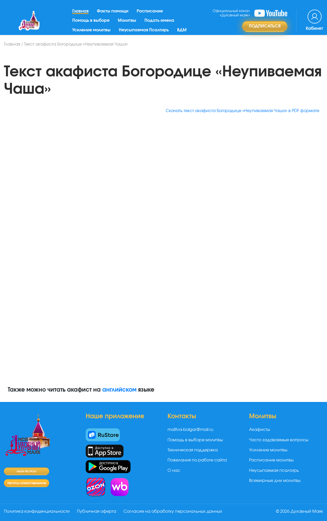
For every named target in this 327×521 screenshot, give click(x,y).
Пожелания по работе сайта (197, 460)
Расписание (150, 11)
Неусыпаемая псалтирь (274, 470)
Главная (80, 11)
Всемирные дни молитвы (275, 481)
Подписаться (265, 26)
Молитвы (127, 20)
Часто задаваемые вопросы (278, 440)
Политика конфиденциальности (37, 511)
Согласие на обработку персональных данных (172, 511)
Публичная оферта (96, 511)
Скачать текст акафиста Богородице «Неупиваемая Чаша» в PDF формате (242, 111)
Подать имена (159, 20)
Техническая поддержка (193, 450)
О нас (174, 470)
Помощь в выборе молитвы (195, 440)
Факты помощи (112, 11)
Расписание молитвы (271, 460)
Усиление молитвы (91, 30)
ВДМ (182, 30)
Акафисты (259, 430)
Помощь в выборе (91, 20)
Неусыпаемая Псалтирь (144, 30)
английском (119, 390)
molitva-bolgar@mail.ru (190, 430)
